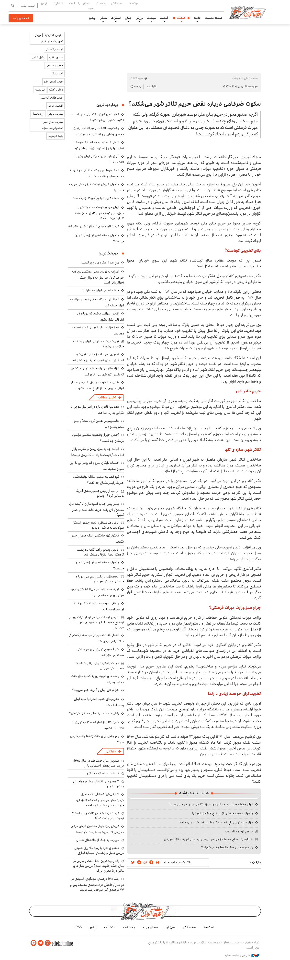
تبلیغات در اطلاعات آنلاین (102, 773)
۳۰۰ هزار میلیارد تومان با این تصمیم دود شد (98, 330)
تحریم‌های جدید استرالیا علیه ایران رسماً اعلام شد (99, 702)
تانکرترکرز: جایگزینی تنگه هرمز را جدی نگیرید (97, 538)
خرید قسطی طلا (53, 81)
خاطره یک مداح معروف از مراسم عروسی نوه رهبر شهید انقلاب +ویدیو (208, 839)
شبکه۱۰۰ (134, 3)
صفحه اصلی (251, 78)
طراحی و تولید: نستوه (241, 955)
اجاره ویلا (58, 73)
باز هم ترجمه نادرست (239, 831)
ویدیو (92, 17)
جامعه (197, 17)
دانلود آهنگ (56, 89)
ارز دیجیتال (38, 113)
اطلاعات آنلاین (248, 12)
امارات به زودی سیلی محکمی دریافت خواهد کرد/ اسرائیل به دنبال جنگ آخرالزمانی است (98, 277)
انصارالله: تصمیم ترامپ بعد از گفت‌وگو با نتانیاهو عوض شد (96, 638)
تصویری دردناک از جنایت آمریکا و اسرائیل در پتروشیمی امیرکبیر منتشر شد (98, 357)
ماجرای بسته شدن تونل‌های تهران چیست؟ (99, 565)
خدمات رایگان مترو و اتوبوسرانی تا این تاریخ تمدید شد (97, 466)
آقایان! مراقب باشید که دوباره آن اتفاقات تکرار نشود (100, 316)
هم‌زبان (100, 3)
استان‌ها (116, 17)
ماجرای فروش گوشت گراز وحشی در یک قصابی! (96, 187)
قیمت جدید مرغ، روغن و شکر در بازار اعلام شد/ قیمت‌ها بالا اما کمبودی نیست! (97, 452)
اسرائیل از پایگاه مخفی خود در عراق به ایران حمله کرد (97, 302)
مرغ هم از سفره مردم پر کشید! (100, 262)
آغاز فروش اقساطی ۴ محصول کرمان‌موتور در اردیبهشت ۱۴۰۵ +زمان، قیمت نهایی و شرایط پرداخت (100, 799)
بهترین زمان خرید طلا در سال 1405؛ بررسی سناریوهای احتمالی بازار (98, 763)
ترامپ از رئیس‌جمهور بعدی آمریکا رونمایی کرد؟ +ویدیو (100, 493)
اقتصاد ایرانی (55, 105)
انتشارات (58, 3)
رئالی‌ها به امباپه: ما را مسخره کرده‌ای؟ (94, 713)
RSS (79, 927)
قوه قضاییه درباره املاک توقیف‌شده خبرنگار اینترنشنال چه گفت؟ (98, 479)
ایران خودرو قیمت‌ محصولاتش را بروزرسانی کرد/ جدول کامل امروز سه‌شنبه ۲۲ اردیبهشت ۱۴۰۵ (97, 212)
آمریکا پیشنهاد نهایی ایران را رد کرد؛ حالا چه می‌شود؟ (98, 344)
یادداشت (74, 3)
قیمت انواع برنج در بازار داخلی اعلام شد (93, 226)
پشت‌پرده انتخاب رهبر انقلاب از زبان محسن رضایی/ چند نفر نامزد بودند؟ (98, 131)
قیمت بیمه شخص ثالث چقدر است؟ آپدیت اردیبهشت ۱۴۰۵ (98, 815)
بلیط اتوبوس (55, 136)
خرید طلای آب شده (51, 97)
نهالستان (40, 89)
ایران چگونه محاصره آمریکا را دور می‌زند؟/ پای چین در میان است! (211, 804)
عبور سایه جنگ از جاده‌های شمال (97, 840)
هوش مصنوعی (54, 65)
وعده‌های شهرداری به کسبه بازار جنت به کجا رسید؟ (97, 679)
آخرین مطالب (107, 397)
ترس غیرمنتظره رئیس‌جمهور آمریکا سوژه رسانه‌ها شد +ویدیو (98, 525)
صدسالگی (117, 3)
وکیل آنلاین (38, 57)
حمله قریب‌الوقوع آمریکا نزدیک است (95, 198)
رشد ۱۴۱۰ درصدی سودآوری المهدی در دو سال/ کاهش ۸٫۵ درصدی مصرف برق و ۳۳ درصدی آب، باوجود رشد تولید (97, 884)
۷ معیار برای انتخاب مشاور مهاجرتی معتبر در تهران (98, 784)
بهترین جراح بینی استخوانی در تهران (52, 125)
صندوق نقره (56, 57)
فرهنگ (181, 17)
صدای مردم (88, 5)
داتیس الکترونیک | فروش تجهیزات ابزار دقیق (48, 38)
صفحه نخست (213, 17)
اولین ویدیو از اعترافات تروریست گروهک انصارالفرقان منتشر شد (100, 552)
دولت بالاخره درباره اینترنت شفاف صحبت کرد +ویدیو (99, 665)
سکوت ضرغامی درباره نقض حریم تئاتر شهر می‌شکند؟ (194, 104)
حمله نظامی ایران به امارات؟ (100, 290)
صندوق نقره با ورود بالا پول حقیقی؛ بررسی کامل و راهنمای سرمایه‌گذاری (99, 850)
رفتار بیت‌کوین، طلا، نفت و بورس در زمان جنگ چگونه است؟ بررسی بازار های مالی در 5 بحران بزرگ (98, 866)
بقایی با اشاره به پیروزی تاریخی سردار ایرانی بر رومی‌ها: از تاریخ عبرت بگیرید (97, 385)
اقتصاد (164, 17)
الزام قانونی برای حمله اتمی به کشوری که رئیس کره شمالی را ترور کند (97, 371)
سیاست (151, 17)
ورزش (139, 17)
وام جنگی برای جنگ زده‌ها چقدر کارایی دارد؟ (97, 739)
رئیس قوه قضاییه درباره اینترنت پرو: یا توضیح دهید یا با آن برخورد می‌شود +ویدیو (96, 622)
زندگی (103, 17)
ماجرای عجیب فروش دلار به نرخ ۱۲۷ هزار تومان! (222, 813)
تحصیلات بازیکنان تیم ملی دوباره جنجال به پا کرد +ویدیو (100, 579)
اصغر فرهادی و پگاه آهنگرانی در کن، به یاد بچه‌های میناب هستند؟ (96, 173)
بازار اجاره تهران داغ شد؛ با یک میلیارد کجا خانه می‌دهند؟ (216, 822)
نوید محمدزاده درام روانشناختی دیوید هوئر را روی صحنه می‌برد (97, 592)
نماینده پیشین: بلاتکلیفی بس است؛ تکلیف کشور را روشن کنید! (98, 117)
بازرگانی (111, 751)
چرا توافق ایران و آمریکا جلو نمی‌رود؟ (95, 690)
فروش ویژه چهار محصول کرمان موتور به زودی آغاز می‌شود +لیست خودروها (97, 829)
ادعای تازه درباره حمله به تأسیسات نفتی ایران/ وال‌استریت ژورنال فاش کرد (99, 145)
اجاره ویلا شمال (54, 49)
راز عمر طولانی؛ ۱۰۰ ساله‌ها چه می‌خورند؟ (227, 847)
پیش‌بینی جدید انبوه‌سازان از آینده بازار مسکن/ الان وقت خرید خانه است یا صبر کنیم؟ (96, 509)
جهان (128, 17)
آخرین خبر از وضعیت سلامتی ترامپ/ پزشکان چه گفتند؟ (98, 438)
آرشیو (44, 3)
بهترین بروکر (56, 113)
